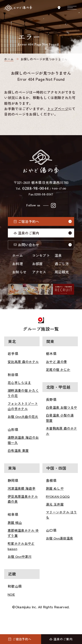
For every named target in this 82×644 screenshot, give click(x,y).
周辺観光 (62, 271)
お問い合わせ (28, 244)
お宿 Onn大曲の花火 (23, 416)
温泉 (58, 255)
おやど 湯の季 (56, 361)
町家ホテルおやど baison (21, 546)
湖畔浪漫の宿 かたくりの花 (23, 393)
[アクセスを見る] (59, 7)
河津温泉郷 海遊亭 (21, 488)
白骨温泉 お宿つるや (61, 407)
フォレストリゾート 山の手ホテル (23, 406)
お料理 (17, 263)
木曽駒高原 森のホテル (61, 431)
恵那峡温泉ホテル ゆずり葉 (23, 533)
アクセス (39, 271)
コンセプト (41, 255)
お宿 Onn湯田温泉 (59, 538)
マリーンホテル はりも (61, 515)
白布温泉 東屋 (18, 450)
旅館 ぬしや (55, 488)
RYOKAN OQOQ (58, 496)
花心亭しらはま (19, 382)
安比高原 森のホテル (23, 361)
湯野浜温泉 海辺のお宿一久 (23, 440)
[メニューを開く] (72, 7)
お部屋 (37, 263)
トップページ (57, 108)
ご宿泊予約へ (28, 221)
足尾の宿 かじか (58, 369)
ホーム (17, 255)
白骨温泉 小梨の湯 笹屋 (60, 418)
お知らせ (19, 271)
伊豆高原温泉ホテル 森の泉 (23, 499)
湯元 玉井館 (55, 504)
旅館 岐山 (15, 522)
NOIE (11, 594)
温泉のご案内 (28, 232)
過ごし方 (62, 263)
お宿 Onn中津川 (19, 556)
